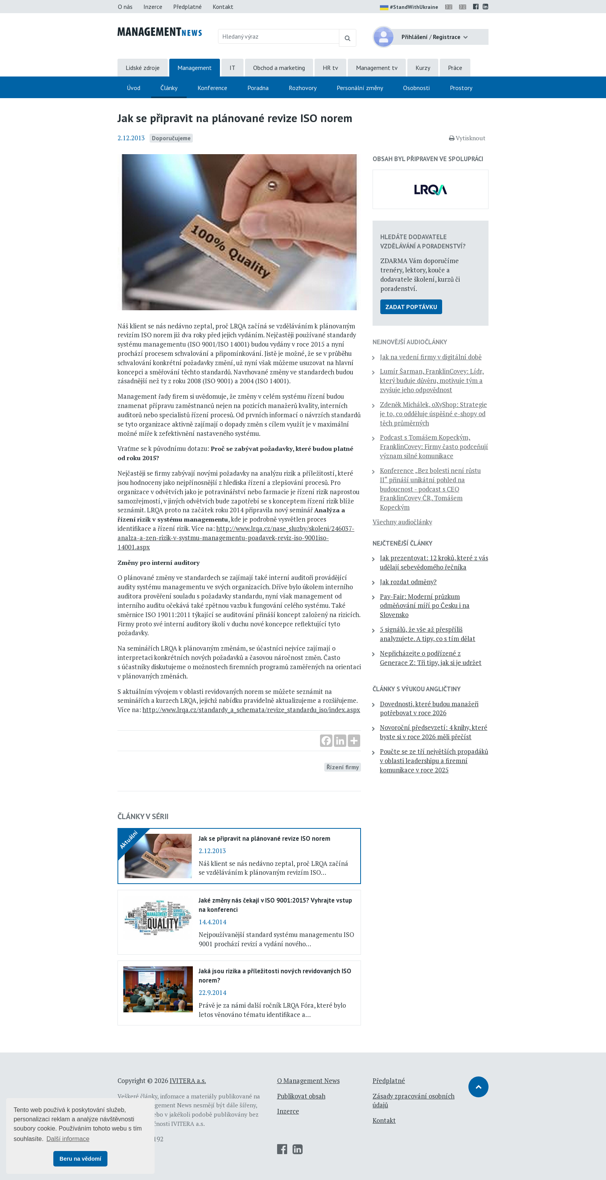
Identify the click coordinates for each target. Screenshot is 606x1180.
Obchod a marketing (279, 67)
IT (232, 67)
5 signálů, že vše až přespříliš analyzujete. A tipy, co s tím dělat (427, 634)
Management (194, 67)
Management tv (377, 67)
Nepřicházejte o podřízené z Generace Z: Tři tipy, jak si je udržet (431, 658)
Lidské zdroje (143, 67)
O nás (125, 6)
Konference (212, 88)
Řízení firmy (343, 767)
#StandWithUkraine (409, 7)
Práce (455, 67)
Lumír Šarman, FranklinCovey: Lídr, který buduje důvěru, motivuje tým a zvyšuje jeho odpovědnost (432, 380)
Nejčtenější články (402, 543)
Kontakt (223, 6)
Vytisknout (467, 138)
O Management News (308, 1080)
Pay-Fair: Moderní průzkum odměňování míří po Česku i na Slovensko (425, 605)
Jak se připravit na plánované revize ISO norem (264, 838)
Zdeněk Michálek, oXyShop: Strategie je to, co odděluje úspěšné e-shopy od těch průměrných (433, 413)
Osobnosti (416, 88)
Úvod (133, 88)
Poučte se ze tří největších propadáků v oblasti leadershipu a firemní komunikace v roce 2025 (434, 760)
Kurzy (422, 67)
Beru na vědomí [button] (80, 1159)
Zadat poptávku (411, 307)
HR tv (330, 67)
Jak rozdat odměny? (408, 582)
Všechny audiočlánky (402, 522)
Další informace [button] (67, 1139)
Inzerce (152, 6)
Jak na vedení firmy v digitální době (431, 357)
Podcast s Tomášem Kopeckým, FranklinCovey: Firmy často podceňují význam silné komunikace (434, 446)
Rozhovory (303, 88)
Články (168, 88)
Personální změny (360, 88)
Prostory (461, 88)
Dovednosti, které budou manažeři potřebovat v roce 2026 (429, 709)
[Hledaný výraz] (279, 36)
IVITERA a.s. (188, 1080)
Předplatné (187, 6)
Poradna (258, 88)
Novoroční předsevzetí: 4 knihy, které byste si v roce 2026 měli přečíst (433, 732)
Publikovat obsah (301, 1096)
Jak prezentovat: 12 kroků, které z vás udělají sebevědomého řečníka (434, 562)
